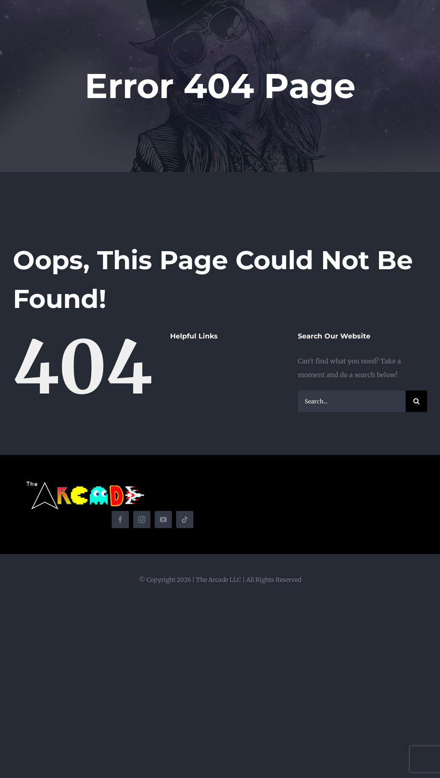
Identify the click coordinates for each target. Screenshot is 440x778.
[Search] (416, 401)
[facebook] (120, 519)
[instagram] (141, 519)
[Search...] (352, 401)
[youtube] (163, 519)
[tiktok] (184, 519)
